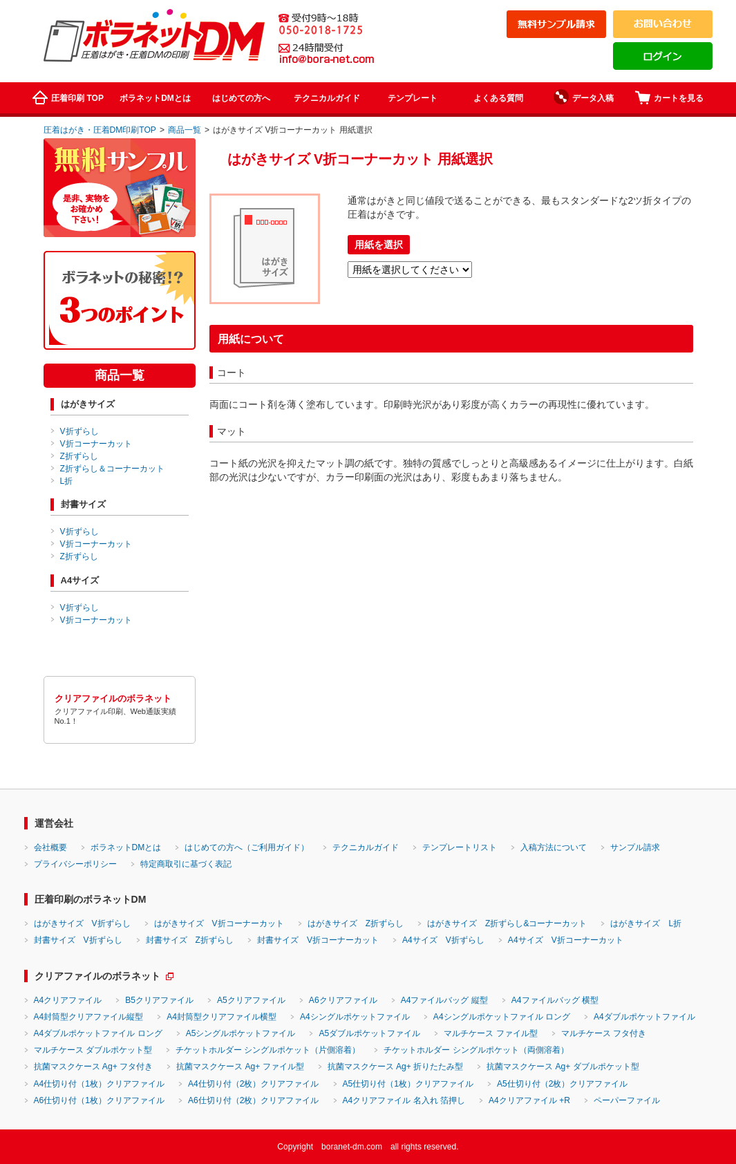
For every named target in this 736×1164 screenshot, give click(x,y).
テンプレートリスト (459, 847)
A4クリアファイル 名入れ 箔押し (404, 1100)
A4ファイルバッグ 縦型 (444, 1000)
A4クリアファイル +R (529, 1100)
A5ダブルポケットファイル (369, 1033)
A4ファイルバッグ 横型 (554, 1000)
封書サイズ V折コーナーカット (318, 940)
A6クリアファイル (343, 1000)
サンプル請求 (635, 847)
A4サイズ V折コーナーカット (565, 940)
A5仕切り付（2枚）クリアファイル (562, 1084)
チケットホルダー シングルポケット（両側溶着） (476, 1050)
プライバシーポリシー (75, 864)
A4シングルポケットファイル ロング (501, 1017)
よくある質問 (498, 98)
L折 (66, 481)
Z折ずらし (79, 456)
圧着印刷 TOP (68, 97)
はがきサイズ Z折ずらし (356, 923)
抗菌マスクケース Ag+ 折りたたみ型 (396, 1066)
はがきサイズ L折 (645, 923)
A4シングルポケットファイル (355, 1017)
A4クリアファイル (68, 1000)
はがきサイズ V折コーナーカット (219, 923)
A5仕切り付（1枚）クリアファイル (408, 1084)
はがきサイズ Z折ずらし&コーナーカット (507, 923)
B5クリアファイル (159, 1000)
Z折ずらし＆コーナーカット (112, 468)
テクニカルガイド (327, 98)
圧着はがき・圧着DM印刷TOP (100, 130)
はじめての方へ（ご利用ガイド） (247, 847)
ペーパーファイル (627, 1100)
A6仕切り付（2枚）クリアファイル (253, 1100)
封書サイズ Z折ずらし (190, 940)
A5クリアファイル (251, 1000)
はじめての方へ (241, 98)
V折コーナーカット (96, 444)
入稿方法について (553, 847)
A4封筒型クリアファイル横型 (221, 1017)
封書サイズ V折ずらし (78, 940)
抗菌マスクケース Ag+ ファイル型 (240, 1066)
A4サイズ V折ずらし (443, 940)
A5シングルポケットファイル (241, 1033)
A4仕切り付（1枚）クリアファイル (99, 1084)
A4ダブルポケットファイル (644, 1017)
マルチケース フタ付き (603, 1033)
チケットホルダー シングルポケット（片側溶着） (268, 1050)
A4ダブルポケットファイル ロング (98, 1033)
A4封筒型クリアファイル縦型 (89, 1017)
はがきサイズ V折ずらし (82, 923)
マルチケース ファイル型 (490, 1033)
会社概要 (50, 847)
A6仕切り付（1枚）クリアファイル (99, 1100)
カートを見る (669, 97)
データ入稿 (584, 96)
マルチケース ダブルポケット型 (93, 1050)
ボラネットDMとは (155, 98)
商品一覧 (184, 130)
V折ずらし (79, 431)
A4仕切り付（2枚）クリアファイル (253, 1084)
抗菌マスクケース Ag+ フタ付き (93, 1066)
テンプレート (412, 98)
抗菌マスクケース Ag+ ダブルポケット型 (563, 1066)
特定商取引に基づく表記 (186, 864)
